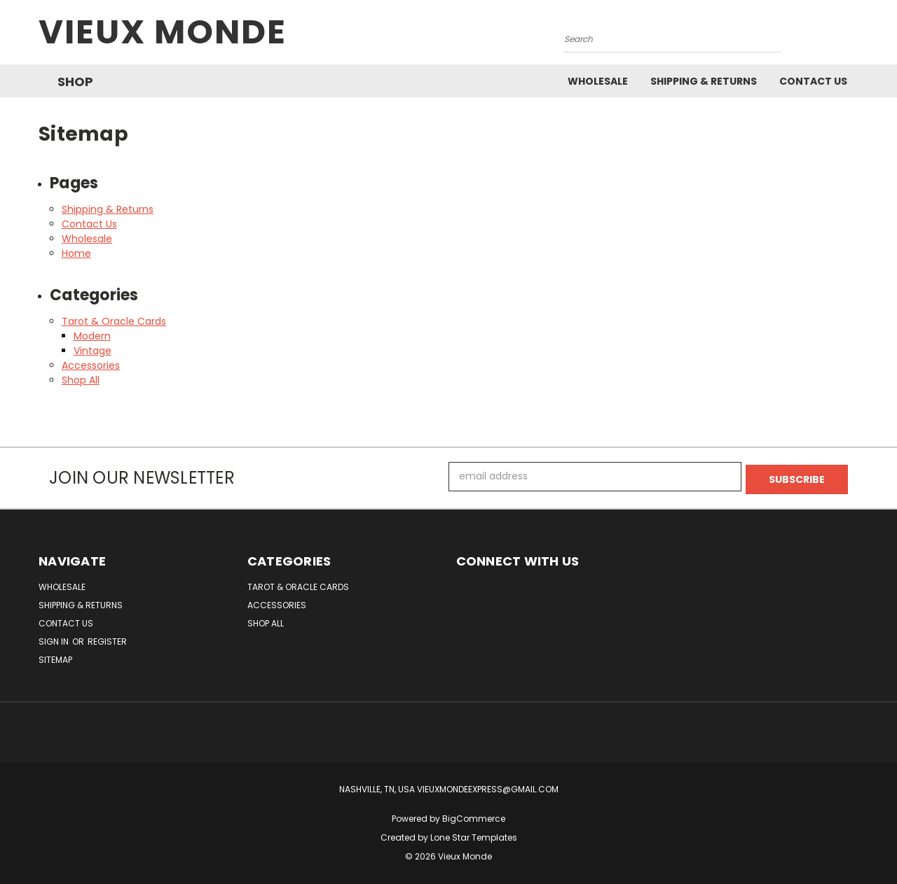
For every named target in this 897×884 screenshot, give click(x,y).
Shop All (81, 380)
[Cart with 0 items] (855, 36)
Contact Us (813, 81)
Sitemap (55, 657)
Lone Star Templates (473, 835)
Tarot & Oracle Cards (114, 321)
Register (107, 639)
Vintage (92, 351)
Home (76, 253)
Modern (92, 336)
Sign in (55, 639)
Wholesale (598, 81)
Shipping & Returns (703, 81)
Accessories (91, 365)
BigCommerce (473, 816)
